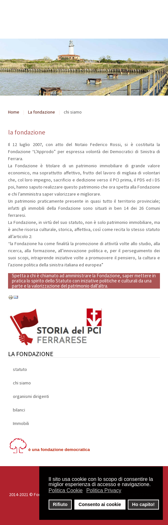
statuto (20, 369)
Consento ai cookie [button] (100, 504)
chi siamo (22, 383)
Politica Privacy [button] (103, 490)
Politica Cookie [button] (66, 490)
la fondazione (26, 132)
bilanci (19, 410)
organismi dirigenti (31, 396)
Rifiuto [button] (60, 504)
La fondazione (41, 112)
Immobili (21, 423)
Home (13, 112)
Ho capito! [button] (143, 504)
